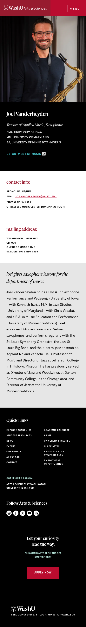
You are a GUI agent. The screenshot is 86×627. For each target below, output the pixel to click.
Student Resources (19, 436)
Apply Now (42, 572)
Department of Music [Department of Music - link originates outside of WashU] (26, 154)
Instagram (9, 513)
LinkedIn (36, 513)
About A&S (12, 457)
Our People (13, 452)
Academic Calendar (57, 430)
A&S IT (47, 436)
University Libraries (57, 441)
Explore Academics (18, 430)
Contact (11, 463)
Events (10, 446)
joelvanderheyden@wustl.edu (35, 197)
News (9, 441)
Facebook (15, 513)
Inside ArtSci (52, 446)
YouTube (29, 513)
